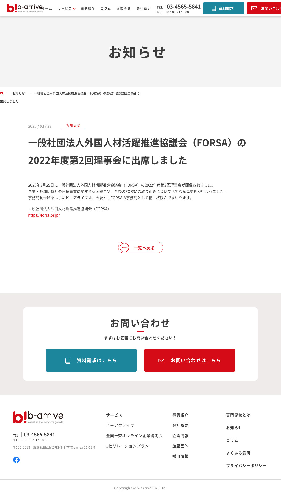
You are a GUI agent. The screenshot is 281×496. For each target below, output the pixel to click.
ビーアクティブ (120, 425)
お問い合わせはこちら (196, 360)
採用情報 (180, 456)
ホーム (47, 8)
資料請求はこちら (97, 360)
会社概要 (144, 8)
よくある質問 (238, 453)
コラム (105, 8)
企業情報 (180, 435)
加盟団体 (180, 446)
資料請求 (226, 8)
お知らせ (124, 8)
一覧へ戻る (144, 247)
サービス (114, 415)
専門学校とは (238, 415)
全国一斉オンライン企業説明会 (134, 435)
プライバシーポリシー (246, 465)
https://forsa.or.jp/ (44, 215)
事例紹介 (88, 8)
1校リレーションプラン (127, 446)
